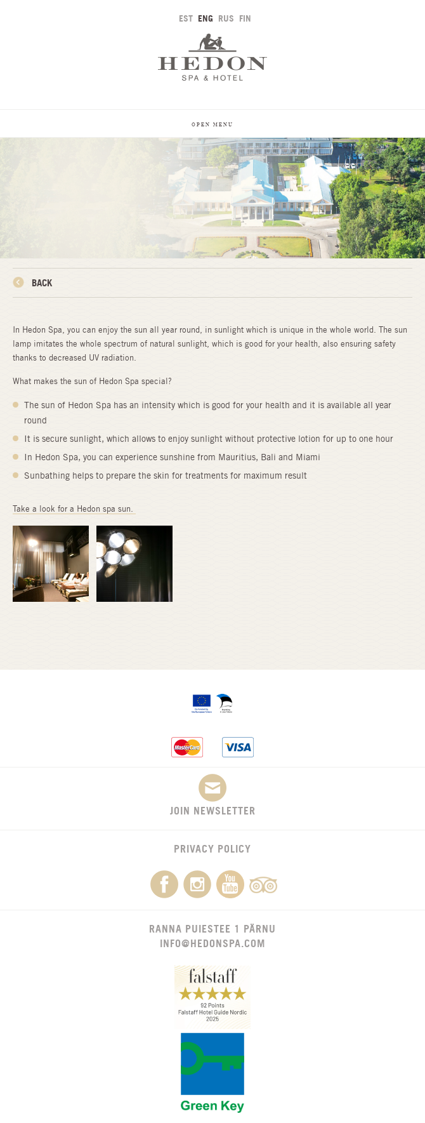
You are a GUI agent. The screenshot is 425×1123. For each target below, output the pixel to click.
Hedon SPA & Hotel (212, 57)
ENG (205, 18)
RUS (226, 18)
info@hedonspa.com (212, 943)
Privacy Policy (212, 848)
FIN (245, 18)
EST (186, 18)
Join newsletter (213, 795)
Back (42, 283)
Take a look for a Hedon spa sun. (74, 509)
